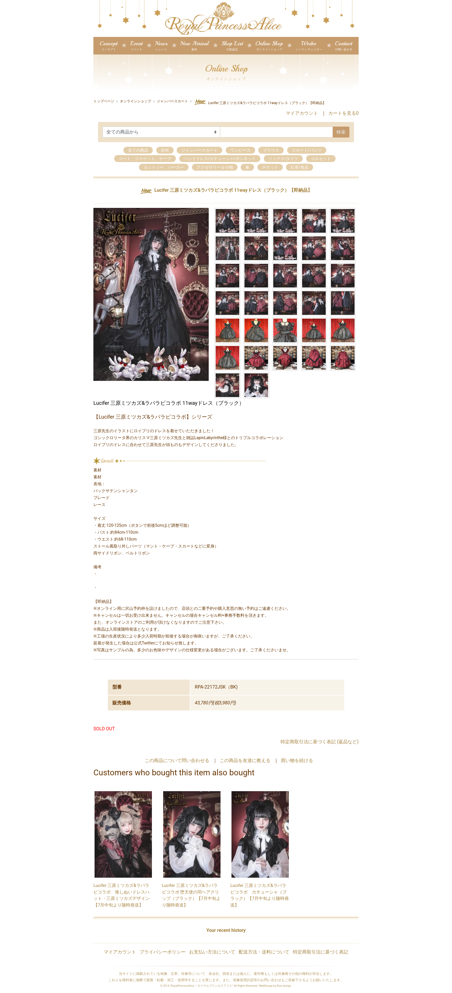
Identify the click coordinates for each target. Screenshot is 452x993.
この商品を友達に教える (245, 760)
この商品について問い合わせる (177, 760)
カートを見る (343, 113)
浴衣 (165, 150)
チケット (270, 167)
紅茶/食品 (299, 167)
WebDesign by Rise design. (275, 986)
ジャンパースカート (172, 101)
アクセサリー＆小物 (215, 167)
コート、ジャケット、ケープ (145, 159)
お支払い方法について (212, 952)
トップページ (103, 101)
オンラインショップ (135, 101)
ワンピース (240, 150)
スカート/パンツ (307, 150)
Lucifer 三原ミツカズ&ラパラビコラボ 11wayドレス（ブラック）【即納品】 (260, 102)
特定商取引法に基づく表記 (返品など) (319, 742)
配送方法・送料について (264, 952)
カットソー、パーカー (164, 167)
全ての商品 (138, 150)
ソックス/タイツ (283, 159)
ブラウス (271, 150)
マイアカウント (302, 113)
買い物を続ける (297, 760)
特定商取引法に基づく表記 (320, 952)
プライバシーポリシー (163, 952)
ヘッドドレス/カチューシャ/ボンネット (220, 159)
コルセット (321, 159)
